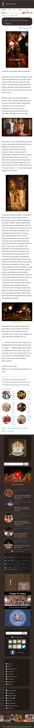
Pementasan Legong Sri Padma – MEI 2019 (14, 422)
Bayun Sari (10, 664)
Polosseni (9, 684)
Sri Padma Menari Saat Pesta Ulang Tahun (14, 397)
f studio (20, 9)
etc (14, 9)
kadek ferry (28, 28)
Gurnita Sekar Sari (12, 676)
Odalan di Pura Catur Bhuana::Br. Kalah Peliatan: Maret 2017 (29, 414)
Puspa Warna (10, 693)
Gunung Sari (10, 671)
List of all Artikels (17, 637)
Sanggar (3, 12)
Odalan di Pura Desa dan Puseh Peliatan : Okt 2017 (14, 412)
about (26, 9)
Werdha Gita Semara (12, 706)
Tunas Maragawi (11, 703)
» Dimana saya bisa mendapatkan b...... (20, 567)
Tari (9, 9)
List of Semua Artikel (18, 551)
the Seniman (10, 431)
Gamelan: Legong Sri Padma (18, 459)
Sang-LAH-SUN (11, 695)
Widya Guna (10, 708)
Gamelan (3, 9)
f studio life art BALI (9, 4)
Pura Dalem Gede (11, 690)
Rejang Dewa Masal (29, 418)
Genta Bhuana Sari (12, 669)
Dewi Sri (9, 666)
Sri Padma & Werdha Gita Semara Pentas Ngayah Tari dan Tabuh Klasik (22, 516)
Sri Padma (10, 698)
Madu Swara (10, 679)
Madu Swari (10, 681)
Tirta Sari (9, 700)
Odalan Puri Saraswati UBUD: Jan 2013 (17, 428)
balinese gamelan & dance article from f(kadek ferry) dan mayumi (17, 726)
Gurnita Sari (10, 674)
